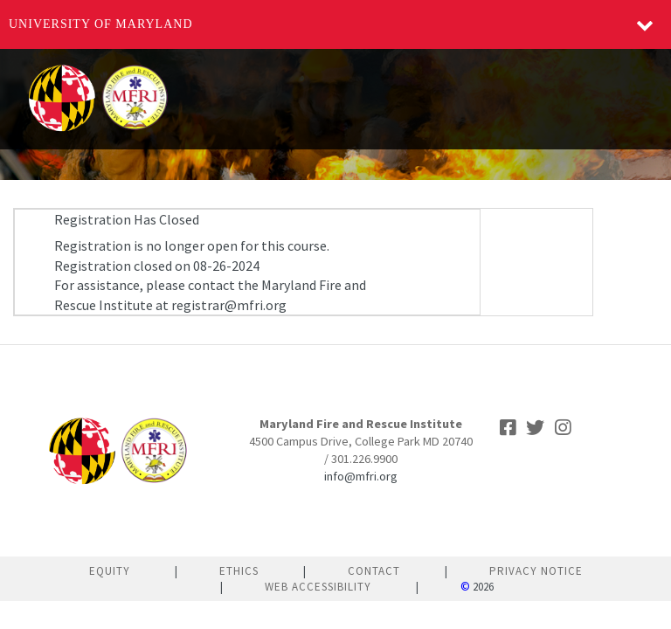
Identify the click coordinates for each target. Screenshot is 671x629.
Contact (374, 570)
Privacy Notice (536, 570)
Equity (109, 570)
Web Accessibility (318, 586)
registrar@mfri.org (229, 305)
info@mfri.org (361, 476)
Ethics (239, 570)
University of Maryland (101, 24)
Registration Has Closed (126, 219)
